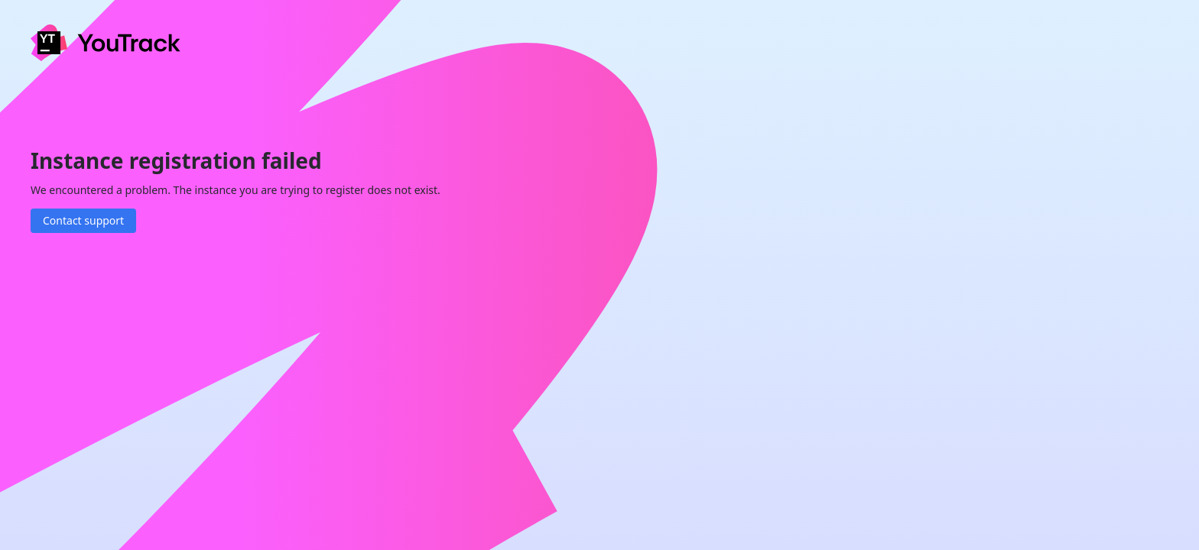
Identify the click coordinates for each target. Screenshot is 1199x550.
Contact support (83, 220)
